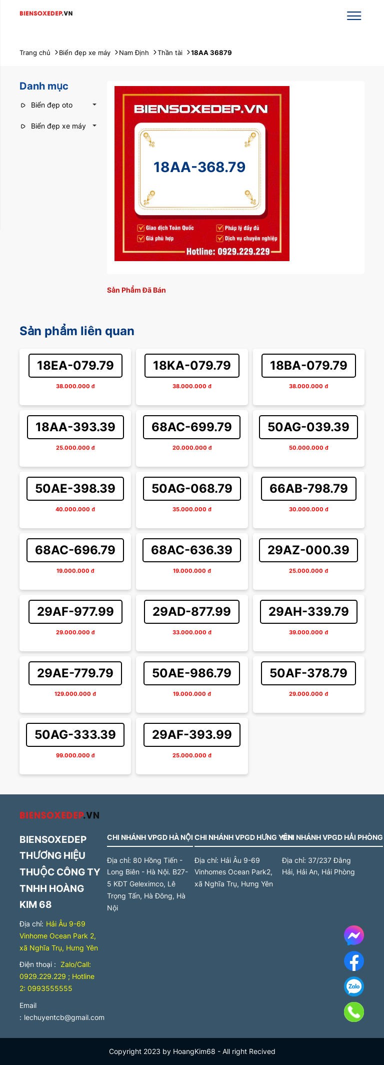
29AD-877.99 (191, 611)
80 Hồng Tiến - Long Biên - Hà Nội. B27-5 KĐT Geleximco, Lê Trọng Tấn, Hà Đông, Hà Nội (147, 884)
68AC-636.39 (191, 550)
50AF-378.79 (309, 673)
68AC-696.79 (75, 550)
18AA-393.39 (76, 427)
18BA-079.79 (309, 365)
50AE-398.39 (75, 488)
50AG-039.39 (309, 427)
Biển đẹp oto (46, 105)
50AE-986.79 (192, 673)
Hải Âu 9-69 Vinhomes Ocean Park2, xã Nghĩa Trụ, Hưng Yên (233, 872)
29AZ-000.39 (309, 550)
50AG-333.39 (75, 734)
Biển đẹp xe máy (53, 126)
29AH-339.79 (308, 611)
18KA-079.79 (192, 365)
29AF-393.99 (192, 734)
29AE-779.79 (75, 673)
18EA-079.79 (75, 365)
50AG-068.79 (192, 488)
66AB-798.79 (309, 488)
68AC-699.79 (192, 427)
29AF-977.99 (75, 611)
